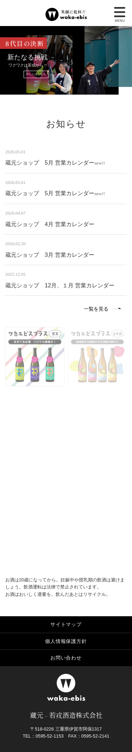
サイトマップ (66, 624)
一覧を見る (96, 309)
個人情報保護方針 (66, 641)
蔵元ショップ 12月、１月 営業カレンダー (59, 285)
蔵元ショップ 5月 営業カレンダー (49, 163)
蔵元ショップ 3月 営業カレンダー (49, 255)
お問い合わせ (66, 658)
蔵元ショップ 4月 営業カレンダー (49, 224)
